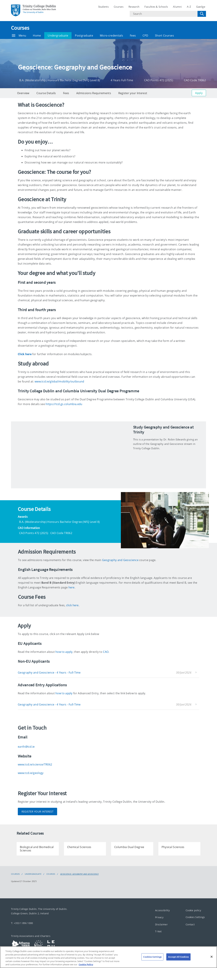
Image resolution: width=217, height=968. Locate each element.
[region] (108, 957)
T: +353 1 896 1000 (22, 923)
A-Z (189, 6)
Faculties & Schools (156, 6)
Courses (118, 6)
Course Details (46, 93)
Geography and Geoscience (120, 560)
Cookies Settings (195, 917)
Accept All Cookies (178, 956)
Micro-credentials (111, 35)
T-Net (158, 931)
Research (134, 6)
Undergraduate (58, 35)
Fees (133, 35)
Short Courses (164, 35)
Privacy (159, 917)
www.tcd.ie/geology (30, 773)
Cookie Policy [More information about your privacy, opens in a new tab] (86, 964)
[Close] (211, 957)
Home (37, 35)
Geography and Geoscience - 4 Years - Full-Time (49, 672)
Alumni (177, 6)
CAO (105, 652)
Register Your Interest (37, 811)
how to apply (64, 652)
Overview (23, 93)
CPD (145, 35)
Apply (199, 93)
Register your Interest (132, 93)
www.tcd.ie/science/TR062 (35, 764)
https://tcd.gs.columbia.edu (64, 404)
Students (103, 6)
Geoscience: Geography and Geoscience (79, 874)
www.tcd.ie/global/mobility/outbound (59, 381)
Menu (19, 35)
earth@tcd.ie (26, 746)
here (71, 587)
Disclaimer (161, 924)
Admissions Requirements (93, 93)
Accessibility (162, 910)
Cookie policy (193, 910)
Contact (190, 924)
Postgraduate (84, 35)
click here (72, 605)
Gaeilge (200, 6)
